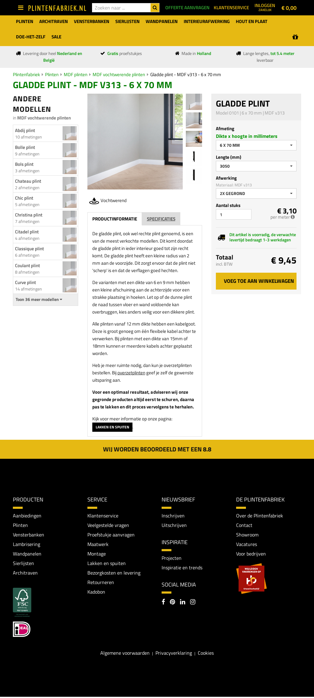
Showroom (247, 535)
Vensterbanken (28, 535)
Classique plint (29, 248)
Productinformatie (114, 218)
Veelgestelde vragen (108, 525)
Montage (96, 554)
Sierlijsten (23, 564)
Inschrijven (173, 515)
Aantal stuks (228, 205)
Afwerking (226, 177)
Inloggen (265, 7)
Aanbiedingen (27, 515)
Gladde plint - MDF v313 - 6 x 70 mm (185, 74)
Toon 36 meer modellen (39, 299)
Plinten (52, 74)
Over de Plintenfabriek (259, 515)
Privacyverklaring (173, 654)
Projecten (172, 558)
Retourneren (100, 583)
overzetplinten (131, 372)
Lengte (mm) (228, 157)
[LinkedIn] (182, 603)
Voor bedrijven (251, 554)
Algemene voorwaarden (125, 654)
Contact (244, 525)
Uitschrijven (174, 525)
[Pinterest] (172, 603)
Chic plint (24, 197)
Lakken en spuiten (112, 427)
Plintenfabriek (26, 74)
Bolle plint (25, 147)
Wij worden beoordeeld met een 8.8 (157, 449)
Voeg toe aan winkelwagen (259, 281)
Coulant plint (27, 265)
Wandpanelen (27, 554)
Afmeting (225, 128)
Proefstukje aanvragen (111, 535)
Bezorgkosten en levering (113, 573)
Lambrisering (26, 544)
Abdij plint (25, 130)
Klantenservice (102, 515)
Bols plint (24, 164)
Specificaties (161, 218)
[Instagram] (192, 603)
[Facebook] (163, 603)
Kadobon (96, 593)
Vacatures (246, 544)
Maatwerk (98, 544)
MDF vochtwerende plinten (119, 74)
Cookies (206, 654)
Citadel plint (27, 231)
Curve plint (25, 282)
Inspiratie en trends (182, 568)
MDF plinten (75, 74)
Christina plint (28, 214)
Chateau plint (28, 181)
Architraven (25, 573)
